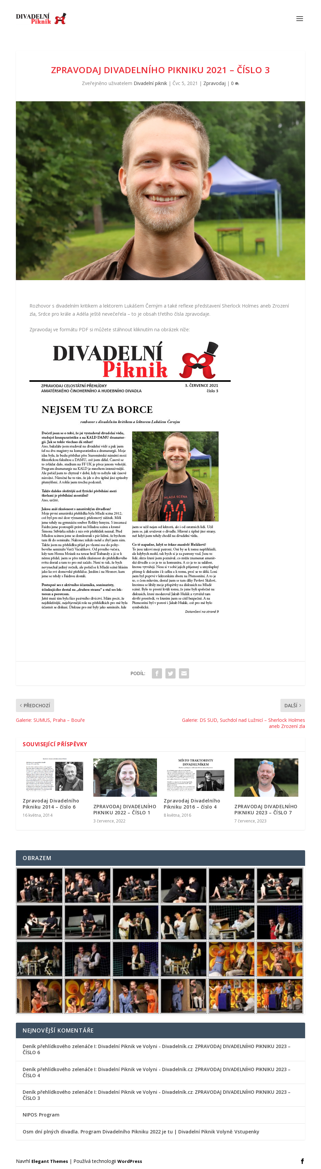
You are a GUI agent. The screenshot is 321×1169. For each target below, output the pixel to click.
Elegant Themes (49, 1161)
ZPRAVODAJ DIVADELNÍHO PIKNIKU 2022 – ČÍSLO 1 (125, 809)
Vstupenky (246, 1131)
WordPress (129, 1161)
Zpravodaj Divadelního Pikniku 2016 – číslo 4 (192, 803)
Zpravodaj (214, 83)
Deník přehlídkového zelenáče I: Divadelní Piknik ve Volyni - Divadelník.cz (108, 1046)
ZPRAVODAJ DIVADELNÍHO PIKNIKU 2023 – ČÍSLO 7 (266, 809)
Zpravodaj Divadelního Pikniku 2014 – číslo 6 (51, 803)
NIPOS (30, 1114)
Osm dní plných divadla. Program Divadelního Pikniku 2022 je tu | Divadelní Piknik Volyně (127, 1131)
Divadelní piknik (150, 83)
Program (49, 1114)
